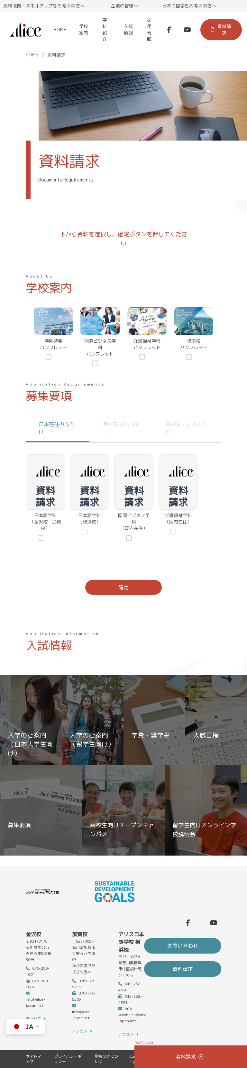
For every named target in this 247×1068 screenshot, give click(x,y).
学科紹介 (104, 29)
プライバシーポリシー (67, 1058)
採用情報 (149, 29)
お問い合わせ (182, 945)
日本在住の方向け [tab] (57, 428)
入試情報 (128, 29)
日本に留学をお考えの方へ (189, 6)
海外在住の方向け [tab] (120, 428)
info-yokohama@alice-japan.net (133, 1015)
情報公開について (106, 1058)
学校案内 (83, 29)
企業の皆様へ (124, 6)
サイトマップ (33, 1058)
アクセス (36, 1019)
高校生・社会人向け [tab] (186, 428)
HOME (60, 29)
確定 (123, 587)
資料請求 (221, 29)
